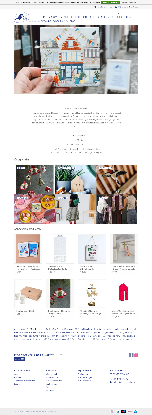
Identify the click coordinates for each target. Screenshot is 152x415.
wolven (115, 339)
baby (97, 329)
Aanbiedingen (52, 384)
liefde (101, 336)
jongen (44, 336)
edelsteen (86, 332)
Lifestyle (82, 17)
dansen (66, 332)
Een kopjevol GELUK (25, 311)
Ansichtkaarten (21, 329)
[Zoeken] (127, 13)
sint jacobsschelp (38, 339)
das (75, 332)
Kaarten (50, 329)
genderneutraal (113, 332)
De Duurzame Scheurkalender (87, 267)
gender (98, 332)
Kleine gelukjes (105, 17)
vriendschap (88, 339)
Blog (72, 21)
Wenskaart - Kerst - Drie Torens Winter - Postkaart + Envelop (28, 267)
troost (53, 339)
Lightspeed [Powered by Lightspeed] (53, 411)
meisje (111, 336)
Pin (59, 329)
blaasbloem (30, 332)
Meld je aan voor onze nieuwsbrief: (34, 354)
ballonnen (130, 329)
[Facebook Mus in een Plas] (131, 355)
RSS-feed (50, 391)
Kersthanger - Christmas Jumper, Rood (59, 312)
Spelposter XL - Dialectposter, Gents (57, 267)
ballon (119, 329)
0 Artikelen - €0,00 (103, 7)
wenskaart (103, 339)
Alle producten (52, 374)
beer (18, 332)
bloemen (43, 332)
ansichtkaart (85, 329)
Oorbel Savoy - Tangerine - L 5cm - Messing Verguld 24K (123, 267)
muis (121, 336)
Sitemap (17, 384)
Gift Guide (46, 21)
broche (55, 332)
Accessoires (70, 17)
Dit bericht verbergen (111, 2)
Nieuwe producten (54, 381)
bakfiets (107, 329)
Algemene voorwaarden (24, 381)
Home (43, 17)
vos (76, 339)
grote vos (128, 332)
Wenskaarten (55, 17)
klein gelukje (78, 336)
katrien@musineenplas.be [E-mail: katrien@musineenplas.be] (124, 382)
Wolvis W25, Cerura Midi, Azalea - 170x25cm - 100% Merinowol (123, 312)
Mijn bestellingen (85, 377)
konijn (92, 336)
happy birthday (30, 336)
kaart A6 (65, 336)
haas (17, 336)
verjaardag (65, 339)
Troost (119, 17)
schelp (24, 339)
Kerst (92, 17)
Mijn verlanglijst (84, 381)
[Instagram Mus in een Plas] (135, 355)
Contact (17, 377)
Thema (128, 17)
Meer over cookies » (128, 2)
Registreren (83, 374)
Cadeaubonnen (60, 21)
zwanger (127, 339)
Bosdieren (37, 329)
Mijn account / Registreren (126, 7)
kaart (54, 336)
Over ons (18, 374)
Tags (48, 387)
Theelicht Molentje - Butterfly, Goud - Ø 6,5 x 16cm (90, 312)
